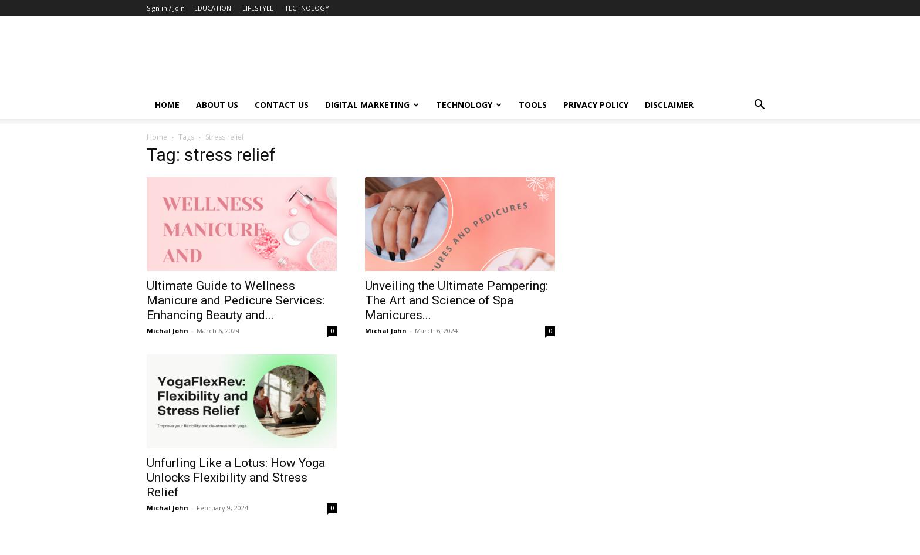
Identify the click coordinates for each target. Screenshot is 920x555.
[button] (759, 105)
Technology (469, 104)
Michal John (167, 330)
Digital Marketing (372, 104)
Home (167, 104)
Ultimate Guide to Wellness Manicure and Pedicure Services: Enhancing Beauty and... (235, 300)
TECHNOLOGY (307, 8)
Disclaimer (669, 104)
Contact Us (282, 104)
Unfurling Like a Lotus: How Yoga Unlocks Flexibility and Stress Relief (236, 477)
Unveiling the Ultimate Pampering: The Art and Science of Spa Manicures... (456, 300)
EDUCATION (212, 8)
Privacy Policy (595, 104)
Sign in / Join (166, 8)
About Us (217, 104)
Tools (533, 104)
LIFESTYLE (257, 8)
